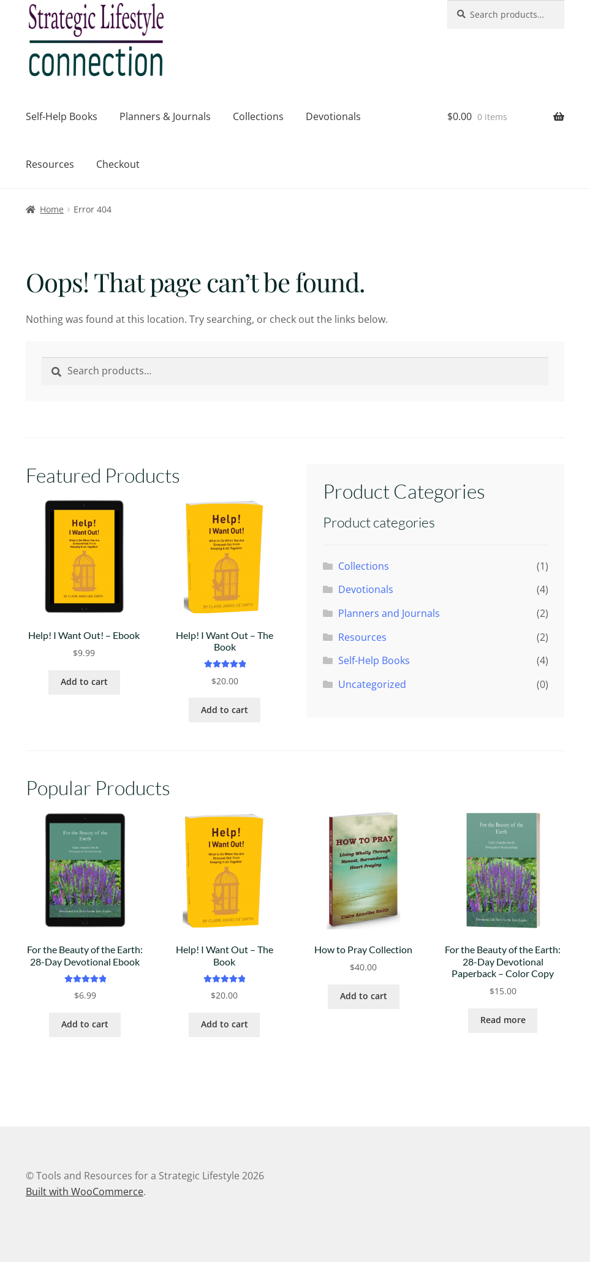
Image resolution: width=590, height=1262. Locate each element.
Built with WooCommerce (84, 1191)
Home (52, 209)
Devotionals (333, 116)
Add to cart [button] (84, 681)
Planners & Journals (165, 116)
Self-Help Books (61, 116)
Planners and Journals (389, 613)
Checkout (118, 164)
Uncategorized (372, 684)
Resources (50, 164)
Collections (258, 116)
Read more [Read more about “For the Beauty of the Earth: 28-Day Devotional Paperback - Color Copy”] (503, 1020)
